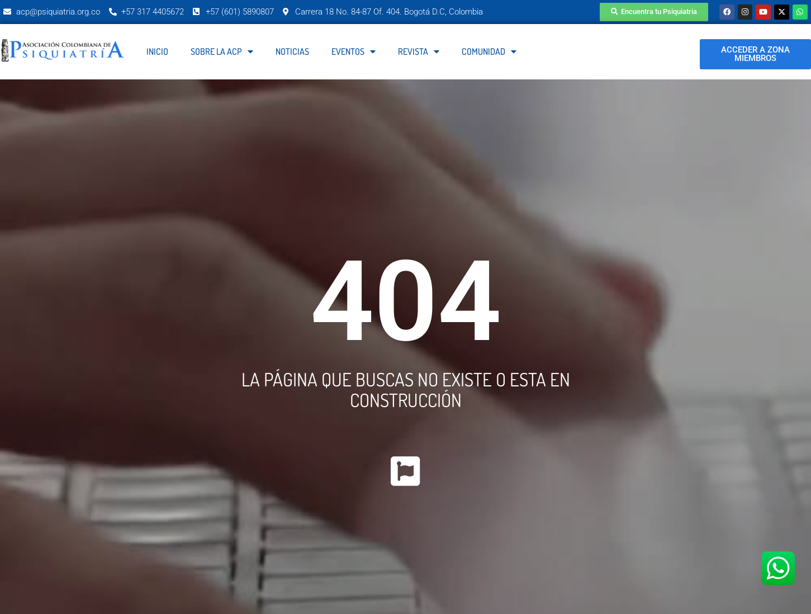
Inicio (157, 52)
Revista (418, 52)
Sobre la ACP (222, 52)
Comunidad (489, 52)
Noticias (292, 52)
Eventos (353, 52)
